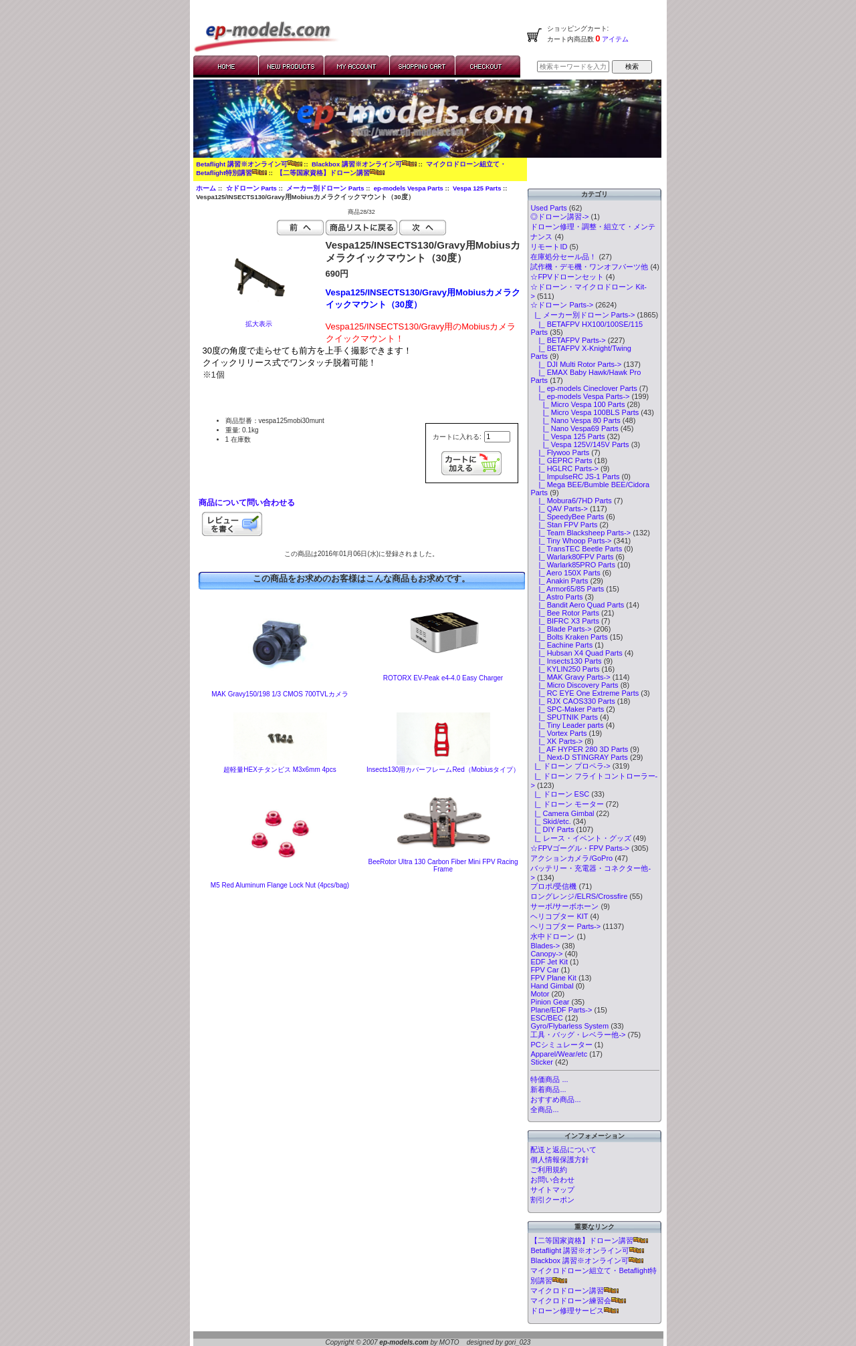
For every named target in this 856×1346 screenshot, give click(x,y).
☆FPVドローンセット (566, 277)
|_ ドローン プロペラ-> (570, 766)
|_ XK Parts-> (556, 741)
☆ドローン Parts (251, 188)
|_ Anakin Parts (559, 581)
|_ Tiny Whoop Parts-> (570, 541)
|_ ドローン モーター (566, 804)
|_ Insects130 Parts (565, 661)
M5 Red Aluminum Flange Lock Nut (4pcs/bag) (280, 885)
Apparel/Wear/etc (558, 1054)
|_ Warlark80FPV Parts (571, 557)
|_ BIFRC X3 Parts (564, 621)
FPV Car (544, 970)
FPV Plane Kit (553, 978)
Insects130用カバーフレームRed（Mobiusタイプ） (443, 769)
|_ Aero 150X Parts (565, 573)
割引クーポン (552, 1200)
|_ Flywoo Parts (559, 452)
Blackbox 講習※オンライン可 (364, 164)
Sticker (541, 1062)
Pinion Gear (549, 1002)
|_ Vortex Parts (558, 733)
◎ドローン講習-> (559, 217)
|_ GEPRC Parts (561, 460)
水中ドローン (552, 936)
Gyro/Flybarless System (569, 1026)
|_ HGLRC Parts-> (564, 468)
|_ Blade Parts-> (560, 629)
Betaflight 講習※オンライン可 (249, 164)
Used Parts (548, 208)
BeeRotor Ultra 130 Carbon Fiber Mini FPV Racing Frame (443, 865)
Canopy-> (546, 954)
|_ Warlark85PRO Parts (572, 565)
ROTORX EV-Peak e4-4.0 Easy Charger (443, 678)
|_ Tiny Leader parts (566, 725)
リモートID (548, 247)
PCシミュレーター (561, 1045)
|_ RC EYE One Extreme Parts (584, 693)
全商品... (544, 1109)
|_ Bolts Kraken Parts (568, 637)
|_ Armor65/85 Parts (567, 589)
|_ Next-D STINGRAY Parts (578, 757)
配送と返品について (563, 1150)
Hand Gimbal (551, 986)
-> (561, 305)
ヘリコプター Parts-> (565, 926)
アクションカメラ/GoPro (571, 858)
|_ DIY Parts (552, 829)
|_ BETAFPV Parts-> (567, 340)
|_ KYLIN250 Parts (564, 669)
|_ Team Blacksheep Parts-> (580, 533)
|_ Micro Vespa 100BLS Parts (584, 412)
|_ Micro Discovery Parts (574, 685)
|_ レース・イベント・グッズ (580, 838)
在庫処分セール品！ (563, 257)
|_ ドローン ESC (559, 794)
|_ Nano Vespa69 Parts (574, 428)
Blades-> (545, 946)
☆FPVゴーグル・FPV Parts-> (579, 848)
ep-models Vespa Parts (408, 188)
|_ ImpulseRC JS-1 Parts (574, 477)
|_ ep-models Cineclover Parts (583, 388)
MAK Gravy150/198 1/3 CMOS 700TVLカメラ (279, 694)
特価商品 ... (549, 1079)
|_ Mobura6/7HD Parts (570, 501)
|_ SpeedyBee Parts (567, 517)
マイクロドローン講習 (574, 1291)
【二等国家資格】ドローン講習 (330, 172)
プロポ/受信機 (553, 886)
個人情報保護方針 (559, 1160)
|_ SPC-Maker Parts (567, 709)
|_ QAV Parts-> (559, 509)
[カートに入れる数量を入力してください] (497, 436)
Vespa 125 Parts (477, 188)
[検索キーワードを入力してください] (573, 66)
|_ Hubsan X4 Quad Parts (576, 653)
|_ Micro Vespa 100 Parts (577, 404)
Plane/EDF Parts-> (561, 1010)
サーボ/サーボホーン (564, 906)
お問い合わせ (552, 1180)
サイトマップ (552, 1190)
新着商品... (548, 1089)
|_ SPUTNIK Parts (564, 717)
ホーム (206, 188)
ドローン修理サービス (574, 1311)
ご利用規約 (548, 1170)
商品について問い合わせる (247, 502)
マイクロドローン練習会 (578, 1301)
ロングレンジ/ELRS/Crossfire (578, 896)
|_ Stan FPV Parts (563, 525)
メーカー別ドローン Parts (325, 188)
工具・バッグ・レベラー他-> (577, 1035)
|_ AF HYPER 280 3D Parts (579, 749)
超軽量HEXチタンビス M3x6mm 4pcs (279, 769)
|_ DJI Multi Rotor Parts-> (575, 364)
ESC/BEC (546, 1018)
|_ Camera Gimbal (562, 813)
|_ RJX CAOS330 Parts (572, 701)
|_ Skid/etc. (550, 821)
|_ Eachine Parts (561, 645)
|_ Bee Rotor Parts (564, 613)
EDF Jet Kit (549, 962)
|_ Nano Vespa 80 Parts (575, 420)
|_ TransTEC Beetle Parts (576, 549)
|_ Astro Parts (556, 597)
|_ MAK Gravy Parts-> (570, 677)
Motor (539, 994)
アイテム (615, 39)
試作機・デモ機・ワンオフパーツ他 (589, 267)
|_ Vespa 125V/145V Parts (579, 444)
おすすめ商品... (555, 1099)
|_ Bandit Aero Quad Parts (577, 605)
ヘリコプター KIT (559, 916)
